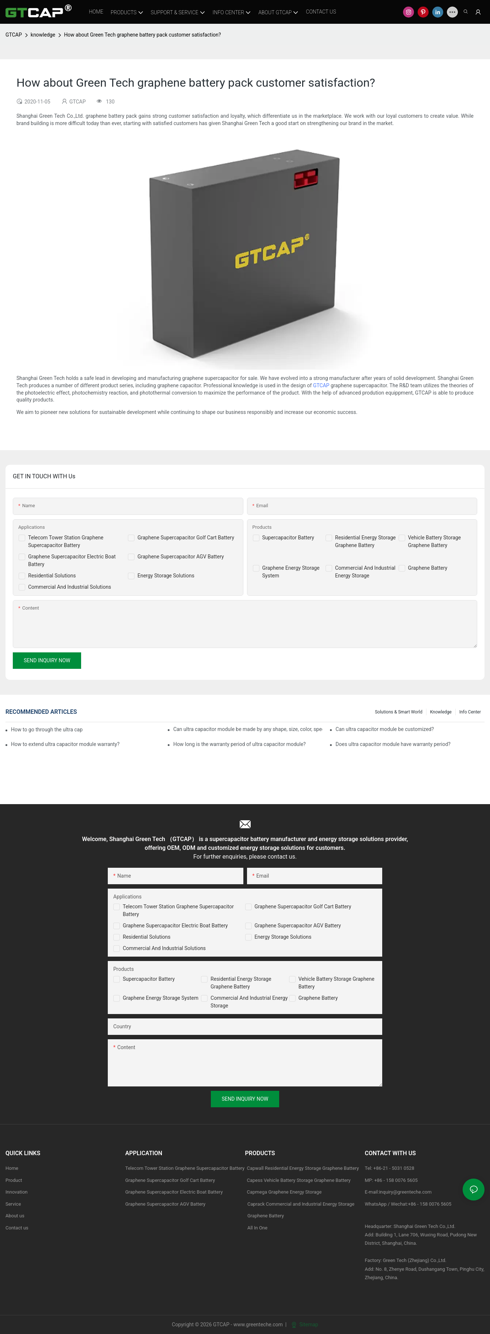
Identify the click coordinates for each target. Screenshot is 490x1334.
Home (11, 1168)
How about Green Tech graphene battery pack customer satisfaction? (142, 35)
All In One (257, 1228)
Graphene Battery (428, 568)
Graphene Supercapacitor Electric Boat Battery (175, 925)
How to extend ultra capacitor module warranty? (65, 744)
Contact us (17, 1228)
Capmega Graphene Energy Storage (284, 1192)
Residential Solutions (52, 576)
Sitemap (305, 1324)
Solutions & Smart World (398, 712)
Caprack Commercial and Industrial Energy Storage (300, 1204)
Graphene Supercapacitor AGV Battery (180, 556)
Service (13, 1204)
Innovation (16, 1192)
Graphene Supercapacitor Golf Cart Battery (185, 537)
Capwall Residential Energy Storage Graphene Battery (303, 1168)
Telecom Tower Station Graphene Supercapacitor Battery (185, 1168)
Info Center (470, 712)
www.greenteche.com (258, 1324)
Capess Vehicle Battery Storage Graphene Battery (299, 1180)
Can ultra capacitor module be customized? (384, 729)
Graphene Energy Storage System (160, 998)
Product (13, 1180)
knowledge (43, 35)
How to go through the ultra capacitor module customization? (47, 729)
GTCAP (13, 35)
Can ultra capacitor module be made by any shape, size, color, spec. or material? (247, 729)
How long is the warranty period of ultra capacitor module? (239, 744)
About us (14, 1215)
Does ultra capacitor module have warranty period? (393, 744)
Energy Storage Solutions (165, 576)
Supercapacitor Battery (288, 537)
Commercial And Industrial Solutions (69, 587)
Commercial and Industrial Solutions (164, 948)
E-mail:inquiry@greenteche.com (399, 1192)
